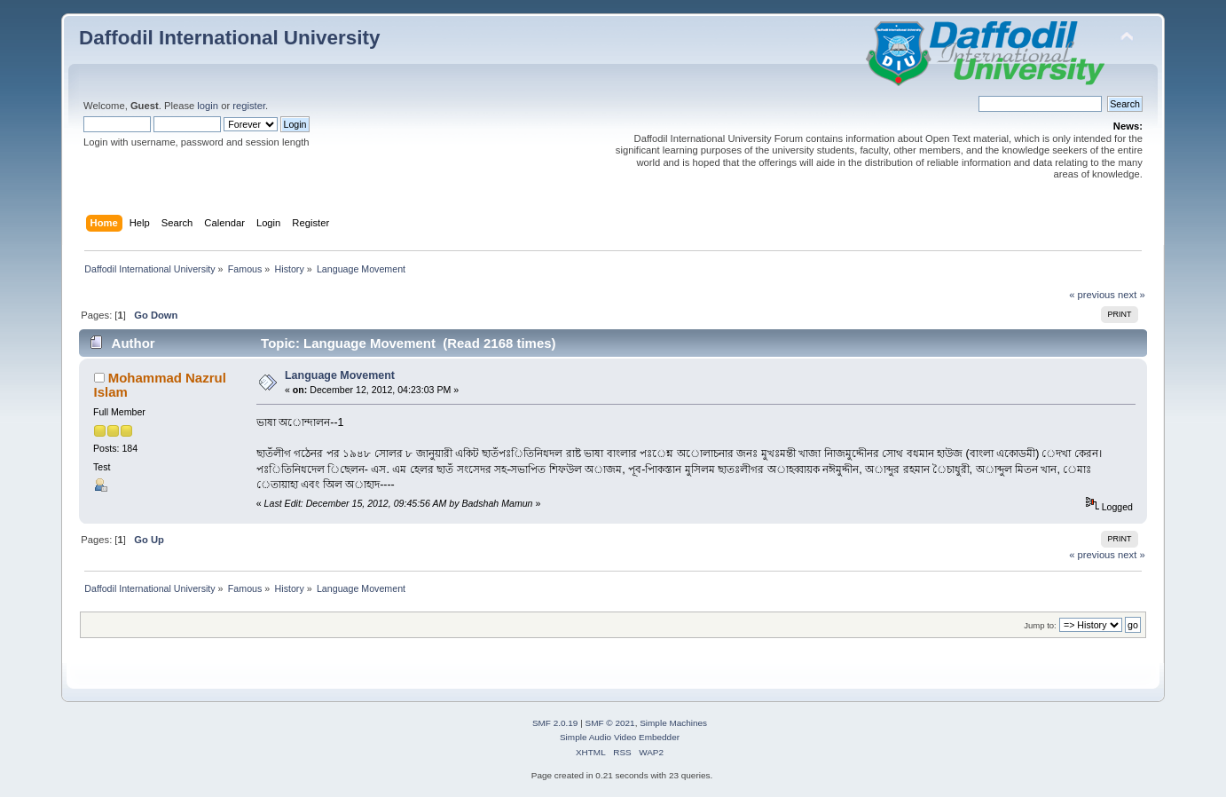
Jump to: (1040, 625)
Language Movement (340, 375)
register (248, 105)
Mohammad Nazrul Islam (160, 384)
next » (1131, 294)
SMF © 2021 (610, 723)
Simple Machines (673, 723)
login (207, 105)
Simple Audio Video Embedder (620, 737)
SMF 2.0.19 (555, 723)
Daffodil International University (229, 38)
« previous (1092, 294)
